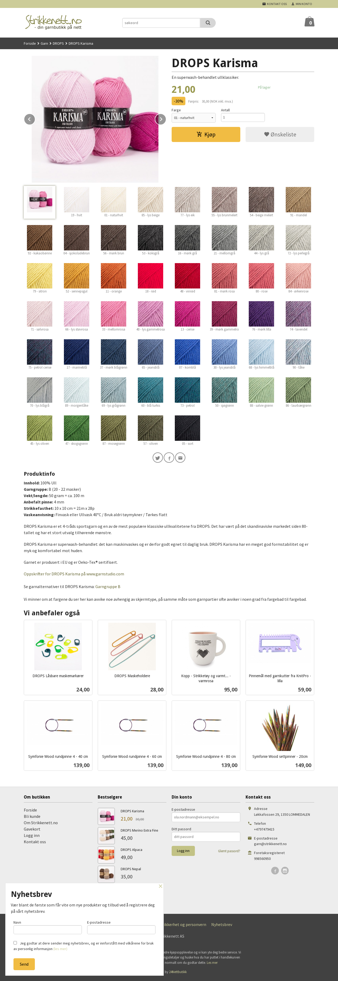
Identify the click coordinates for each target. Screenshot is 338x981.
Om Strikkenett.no (41, 823)
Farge (176, 110)
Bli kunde (32, 817)
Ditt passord (181, 830)
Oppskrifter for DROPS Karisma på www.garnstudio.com (74, 574)
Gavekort (32, 830)
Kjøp (205, 134)
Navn (47, 926)
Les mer (212, 963)
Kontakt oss (35, 842)
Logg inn (32, 836)
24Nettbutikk (178, 973)
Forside (30, 43)
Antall (225, 110)
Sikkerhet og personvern (184, 925)
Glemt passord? (229, 852)
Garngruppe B (107, 587)
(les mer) (60, 948)
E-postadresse (183, 810)
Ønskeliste (280, 134)
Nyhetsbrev (221, 925)
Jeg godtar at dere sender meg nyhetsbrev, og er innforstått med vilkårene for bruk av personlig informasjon (83, 946)
